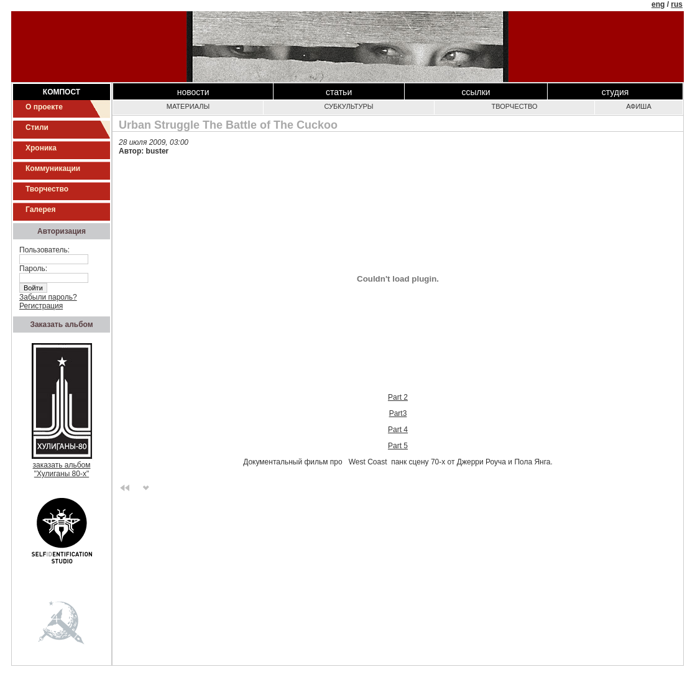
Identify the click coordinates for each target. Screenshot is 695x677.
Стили (36, 127)
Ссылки (475, 92)
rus (677, 4)
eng (658, 4)
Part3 (398, 413)
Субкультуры (348, 106)
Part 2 (398, 397)
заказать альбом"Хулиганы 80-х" (62, 466)
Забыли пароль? (48, 297)
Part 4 (398, 429)
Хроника (41, 148)
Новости (193, 92)
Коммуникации (52, 168)
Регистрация (41, 306)
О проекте (44, 107)
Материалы (188, 106)
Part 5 (398, 445)
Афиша (638, 106)
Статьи (339, 92)
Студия (615, 92)
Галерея (40, 209)
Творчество (46, 189)
